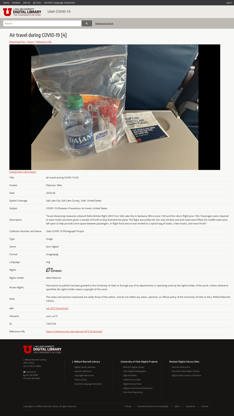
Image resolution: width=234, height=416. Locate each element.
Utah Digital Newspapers (134, 371)
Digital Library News (132, 383)
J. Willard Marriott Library (35, 359)
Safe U (177, 406)
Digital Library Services (84, 367)
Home (6, 2)
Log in (229, 2)
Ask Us (26, 2)
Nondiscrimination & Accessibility (153, 406)
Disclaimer (190, 406)
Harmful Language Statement (59, 2)
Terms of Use (80, 379)
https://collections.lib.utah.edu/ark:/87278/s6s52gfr (74, 331)
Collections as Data (132, 379)
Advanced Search (104, 23)
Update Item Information (22, 171)
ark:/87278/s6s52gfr (57, 308)
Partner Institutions (181, 367)
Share (30, 41)
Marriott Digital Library (133, 367)
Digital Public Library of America (186, 375)
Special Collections (83, 371)
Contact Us (29, 371)
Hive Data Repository (133, 392)
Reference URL (44, 41)
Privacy (128, 406)
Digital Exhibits (130, 375)
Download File (17, 41)
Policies (204, 406)
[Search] (42, 23)
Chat (37, 2)
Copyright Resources (84, 375)
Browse (16, 2)
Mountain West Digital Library (185, 371)
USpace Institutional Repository (138, 388)
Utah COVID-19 (59, 11)
